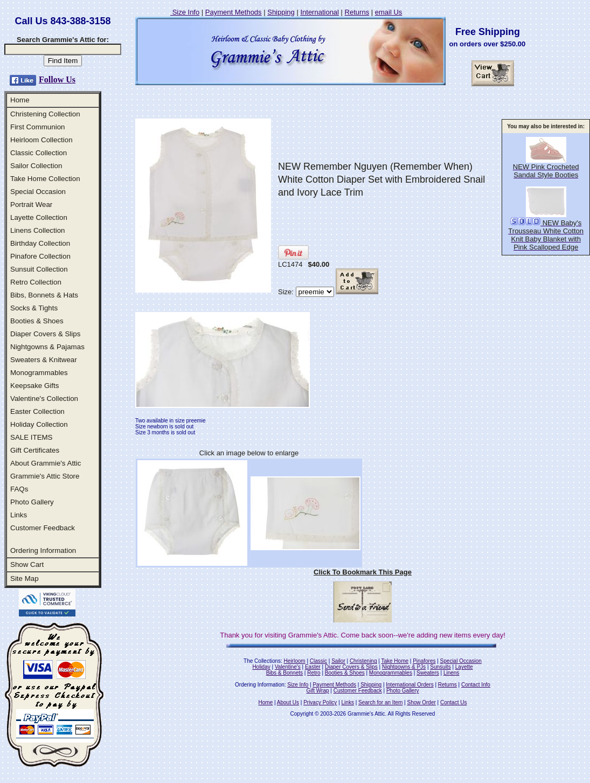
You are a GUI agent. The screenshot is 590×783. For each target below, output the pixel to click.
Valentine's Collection (44, 398)
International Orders (409, 685)
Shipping (281, 12)
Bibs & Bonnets (284, 673)
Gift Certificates (34, 450)
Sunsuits (440, 667)
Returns (357, 12)
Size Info (184, 12)
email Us (388, 12)
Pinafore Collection (40, 256)
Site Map (24, 578)
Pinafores (424, 661)
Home (20, 100)
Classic (318, 661)
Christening (363, 661)
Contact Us (453, 702)
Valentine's (288, 667)
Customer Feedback (42, 528)
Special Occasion (38, 192)
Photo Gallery (32, 502)
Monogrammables (39, 373)
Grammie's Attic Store (44, 476)
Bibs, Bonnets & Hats (44, 295)
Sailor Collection (36, 166)
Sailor (338, 661)
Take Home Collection (45, 179)
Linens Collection (37, 230)
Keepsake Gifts (34, 386)
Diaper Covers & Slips (45, 334)
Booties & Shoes (37, 321)
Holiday (261, 667)
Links (18, 515)
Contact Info (475, 685)
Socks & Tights (34, 308)
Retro (313, 673)
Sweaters (428, 673)
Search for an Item (380, 702)
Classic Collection (38, 153)
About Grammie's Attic (45, 463)
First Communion (37, 127)
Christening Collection (45, 114)
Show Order (421, 702)
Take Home (394, 661)
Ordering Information (43, 550)
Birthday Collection (40, 243)
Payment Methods (233, 12)
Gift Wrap (318, 691)
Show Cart (27, 564)
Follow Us (57, 79)
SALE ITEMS (31, 437)
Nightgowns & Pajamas (47, 347)
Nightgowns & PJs (404, 667)
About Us (288, 702)
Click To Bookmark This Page (363, 572)
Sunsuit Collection (39, 269)
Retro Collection (35, 282)
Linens (451, 673)
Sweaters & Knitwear (43, 360)
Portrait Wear (31, 204)
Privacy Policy (320, 702)
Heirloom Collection (41, 140)
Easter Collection (37, 411)
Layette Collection (38, 217)
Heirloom (295, 661)
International (319, 12)
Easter (313, 667)
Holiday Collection (39, 424)
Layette (464, 667)
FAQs (19, 489)
